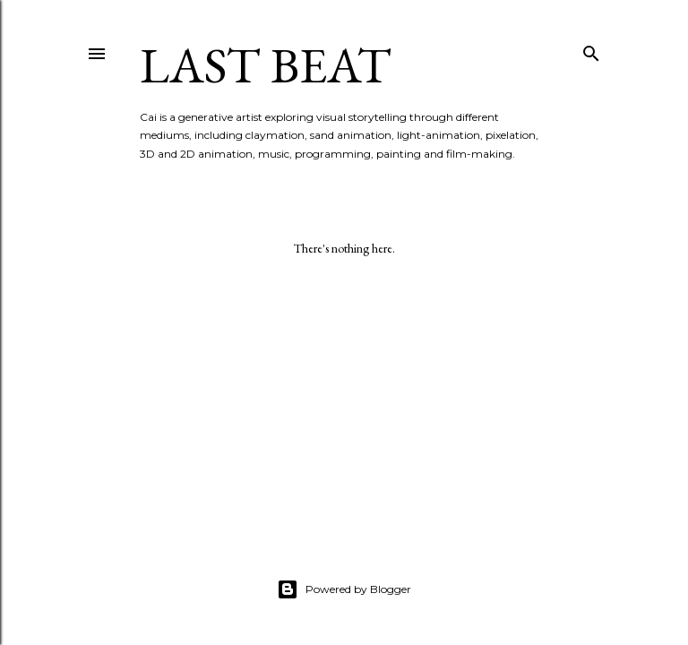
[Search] (591, 49)
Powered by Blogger (344, 589)
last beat (265, 65)
